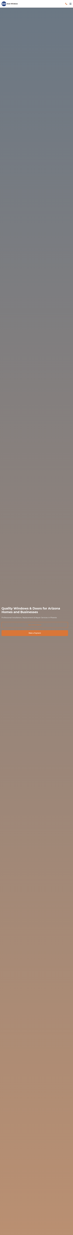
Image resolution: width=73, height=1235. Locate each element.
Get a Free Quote (34, 625)
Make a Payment (35, 633)
